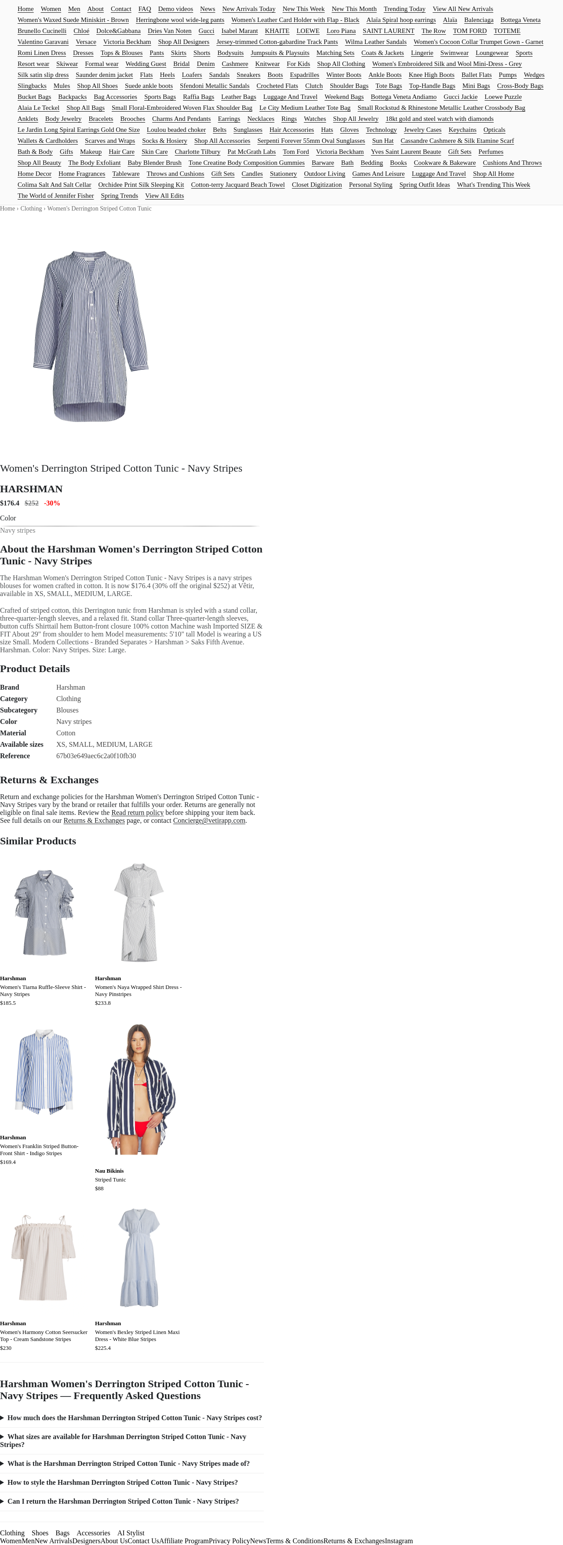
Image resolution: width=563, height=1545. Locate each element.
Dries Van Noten (170, 30)
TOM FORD (470, 30)
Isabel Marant (239, 30)
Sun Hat (383, 140)
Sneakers (248, 74)
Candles (252, 173)
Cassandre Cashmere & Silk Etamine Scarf (457, 140)
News (207, 8)
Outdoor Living (324, 173)
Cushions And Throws (512, 162)
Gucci (207, 30)
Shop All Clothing (341, 63)
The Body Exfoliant (94, 162)
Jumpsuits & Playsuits (280, 52)
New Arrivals (54, 1541)
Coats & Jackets (383, 52)
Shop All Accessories (222, 140)
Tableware (125, 173)
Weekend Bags (344, 96)
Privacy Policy (229, 1541)
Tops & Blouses (122, 52)
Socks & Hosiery (164, 140)
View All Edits (164, 195)
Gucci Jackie (461, 96)
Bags (62, 1533)
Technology (381, 129)
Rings (289, 118)
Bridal (181, 63)
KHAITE (277, 30)
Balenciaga (479, 19)
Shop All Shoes (97, 85)
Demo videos (176, 8)
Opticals (494, 129)
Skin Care (155, 151)
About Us (114, 1541)
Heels (167, 74)
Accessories (93, 1533)
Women (51, 8)
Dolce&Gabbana (118, 30)
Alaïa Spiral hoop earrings (401, 19)
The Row (434, 30)
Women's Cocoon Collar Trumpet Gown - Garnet (479, 41)
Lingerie (422, 52)
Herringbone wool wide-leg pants (180, 19)
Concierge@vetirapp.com (209, 820)
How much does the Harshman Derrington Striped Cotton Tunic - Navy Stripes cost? (134, 1417)
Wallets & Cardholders (48, 140)
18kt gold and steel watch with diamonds (440, 118)
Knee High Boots (431, 74)
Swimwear (454, 52)
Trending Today (404, 8)
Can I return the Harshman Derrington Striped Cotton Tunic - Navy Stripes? (123, 1501)
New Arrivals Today (248, 8)
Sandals (219, 74)
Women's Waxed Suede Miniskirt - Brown (73, 19)
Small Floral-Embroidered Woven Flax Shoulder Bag (182, 107)
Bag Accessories (115, 96)
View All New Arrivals (463, 8)
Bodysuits (230, 52)
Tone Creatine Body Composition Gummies (247, 162)
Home (26, 8)
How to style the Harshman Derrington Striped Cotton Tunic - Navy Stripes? (122, 1482)
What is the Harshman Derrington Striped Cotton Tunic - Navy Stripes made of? (128, 1463)
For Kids (298, 63)
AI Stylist (131, 1533)
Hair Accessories (292, 129)
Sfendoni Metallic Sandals (214, 85)
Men (74, 8)
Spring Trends (119, 195)
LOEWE (307, 30)
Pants (157, 52)
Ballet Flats (476, 74)
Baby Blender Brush (154, 162)
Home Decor (34, 173)
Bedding (372, 162)
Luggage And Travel (290, 96)
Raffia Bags (198, 96)
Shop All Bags (85, 107)
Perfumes (491, 151)
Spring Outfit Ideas (424, 184)
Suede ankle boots (149, 85)
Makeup (91, 151)
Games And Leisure (378, 173)
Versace (86, 41)
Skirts (178, 52)
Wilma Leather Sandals (375, 41)
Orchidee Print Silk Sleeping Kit (141, 184)
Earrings (229, 118)
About (95, 8)
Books (398, 162)
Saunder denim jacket (104, 74)
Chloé (81, 30)
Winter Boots (344, 74)
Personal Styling (370, 184)
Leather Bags (238, 96)
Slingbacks (32, 85)
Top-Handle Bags (432, 85)
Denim (206, 63)
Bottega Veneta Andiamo (404, 96)
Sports (523, 52)
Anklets (28, 118)
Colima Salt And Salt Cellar (54, 184)
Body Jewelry (63, 118)
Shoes (40, 1533)
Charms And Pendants (181, 118)
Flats (146, 74)
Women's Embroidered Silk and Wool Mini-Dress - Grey (447, 63)
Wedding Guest (145, 63)
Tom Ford (296, 151)
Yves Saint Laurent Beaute (406, 151)
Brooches (132, 118)
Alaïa (450, 19)
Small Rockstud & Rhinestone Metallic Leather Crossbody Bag (441, 107)
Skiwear (67, 63)
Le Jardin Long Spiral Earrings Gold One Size (79, 129)
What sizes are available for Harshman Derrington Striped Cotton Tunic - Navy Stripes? (123, 1440)
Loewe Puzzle (503, 96)
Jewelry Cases (423, 129)
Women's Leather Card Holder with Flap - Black (295, 19)
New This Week (303, 8)
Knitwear (267, 63)
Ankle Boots (385, 74)
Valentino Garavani (43, 41)
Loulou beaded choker (176, 129)
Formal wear (101, 63)
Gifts (66, 151)
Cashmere (235, 63)
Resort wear (33, 63)
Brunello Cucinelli (42, 30)
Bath (347, 162)
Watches (315, 118)
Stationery (283, 173)
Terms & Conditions (294, 1541)
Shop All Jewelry (355, 118)
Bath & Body (35, 151)
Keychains (462, 129)
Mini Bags (476, 85)
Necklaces (260, 118)
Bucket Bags (34, 96)
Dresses (83, 52)
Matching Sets (336, 52)
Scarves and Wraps (110, 140)
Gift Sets (460, 151)
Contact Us (143, 1541)
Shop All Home (493, 173)
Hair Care (122, 151)
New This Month (354, 8)
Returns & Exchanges (94, 820)
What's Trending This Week (493, 184)
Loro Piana (341, 30)
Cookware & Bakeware (445, 162)
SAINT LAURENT (389, 30)
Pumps (508, 74)
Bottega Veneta (521, 19)
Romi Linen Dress (42, 52)
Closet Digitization (317, 184)
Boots (275, 74)
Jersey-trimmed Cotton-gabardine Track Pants (277, 41)
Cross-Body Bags (520, 85)
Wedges (534, 74)
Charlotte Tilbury (197, 151)
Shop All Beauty (39, 162)
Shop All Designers (184, 41)
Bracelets (101, 118)
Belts (220, 129)
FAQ (145, 8)
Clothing (31, 208)
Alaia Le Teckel (38, 107)
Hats (327, 129)
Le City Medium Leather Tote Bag (305, 107)
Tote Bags (389, 85)
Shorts (202, 52)
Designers (86, 1541)
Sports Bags (160, 96)
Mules (62, 85)
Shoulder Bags (349, 85)
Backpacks (72, 96)
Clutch (314, 85)
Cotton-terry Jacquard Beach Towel (238, 184)
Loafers (192, 74)
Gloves (349, 129)
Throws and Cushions (176, 173)
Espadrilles (304, 74)
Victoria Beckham (127, 41)
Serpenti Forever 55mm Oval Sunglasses (311, 140)
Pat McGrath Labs (251, 151)
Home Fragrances (81, 173)
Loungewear (491, 52)
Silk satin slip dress (43, 74)
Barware (323, 162)
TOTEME (507, 30)
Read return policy (137, 812)
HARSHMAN (31, 488)
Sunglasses (248, 129)
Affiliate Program (184, 1541)
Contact (121, 8)
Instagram (399, 1541)
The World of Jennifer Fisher (56, 195)
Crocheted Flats (277, 85)
